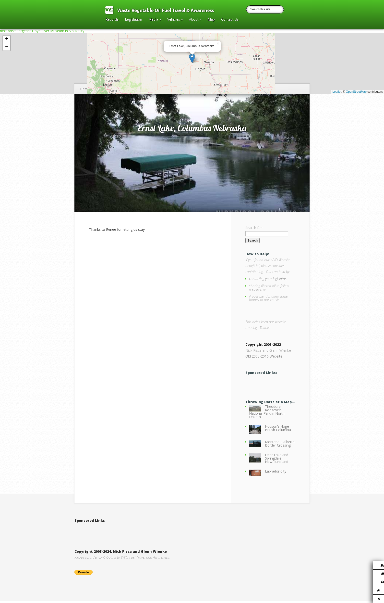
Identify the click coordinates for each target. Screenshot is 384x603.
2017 (95, 89)
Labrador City (275, 473)
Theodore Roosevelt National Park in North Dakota (267, 413)
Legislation (133, 20)
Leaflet (336, 91)
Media (154, 20)
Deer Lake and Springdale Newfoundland (276, 460)
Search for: (254, 227)
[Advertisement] (131, 533)
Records (112, 20)
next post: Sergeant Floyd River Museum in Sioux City (42, 30)
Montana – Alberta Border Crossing (280, 446)
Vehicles (175, 20)
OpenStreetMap (356, 91)
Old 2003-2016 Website (263, 358)
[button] (192, 58)
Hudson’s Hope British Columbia (278, 430)
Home (84, 89)
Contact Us (230, 20)
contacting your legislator (267, 278)
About (195, 20)
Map (211, 20)
